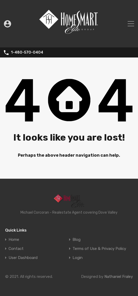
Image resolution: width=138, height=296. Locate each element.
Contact (16, 249)
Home (14, 240)
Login (77, 258)
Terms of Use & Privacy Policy (99, 249)
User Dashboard (23, 258)
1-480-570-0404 (27, 52)
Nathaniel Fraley (118, 276)
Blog (76, 240)
